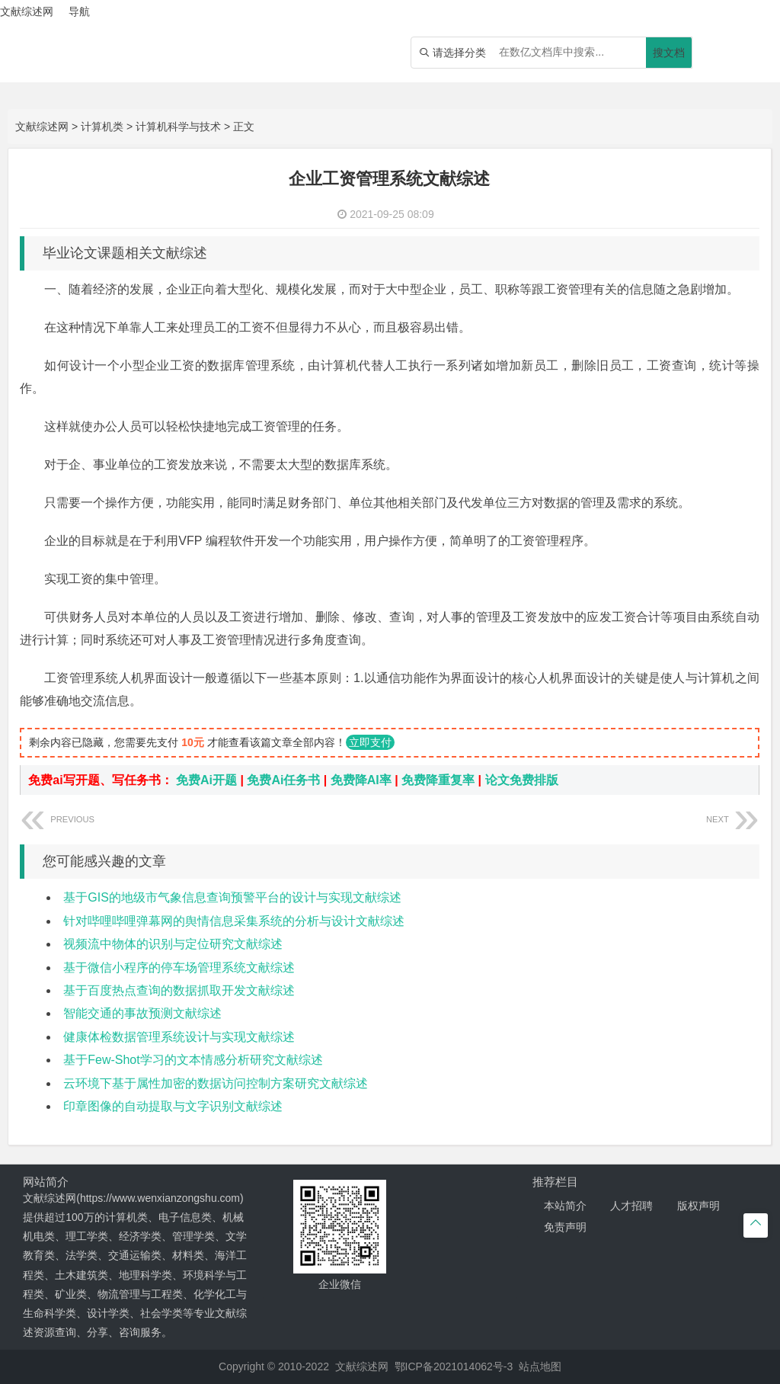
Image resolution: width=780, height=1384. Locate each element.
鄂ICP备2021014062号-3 (454, 1366)
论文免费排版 (521, 780)
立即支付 (370, 742)
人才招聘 (631, 1206)
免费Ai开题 (206, 780)
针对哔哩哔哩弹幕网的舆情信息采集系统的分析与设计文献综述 (233, 921)
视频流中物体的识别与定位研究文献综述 (173, 943)
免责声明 (565, 1227)
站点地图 (540, 1366)
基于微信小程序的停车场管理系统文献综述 (179, 967)
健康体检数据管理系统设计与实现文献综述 (179, 1036)
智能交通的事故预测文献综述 (142, 1013)
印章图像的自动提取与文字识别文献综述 (173, 1106)
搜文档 (669, 52)
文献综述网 (42, 126)
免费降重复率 (438, 780)
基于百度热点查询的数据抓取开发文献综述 (179, 990)
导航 (79, 11)
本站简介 (565, 1206)
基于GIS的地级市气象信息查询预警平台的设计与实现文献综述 (232, 897)
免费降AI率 (361, 780)
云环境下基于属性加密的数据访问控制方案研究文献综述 (215, 1083)
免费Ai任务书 (283, 780)
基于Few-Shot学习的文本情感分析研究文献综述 (192, 1059)
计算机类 (102, 126)
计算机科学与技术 (178, 126)
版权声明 (698, 1206)
